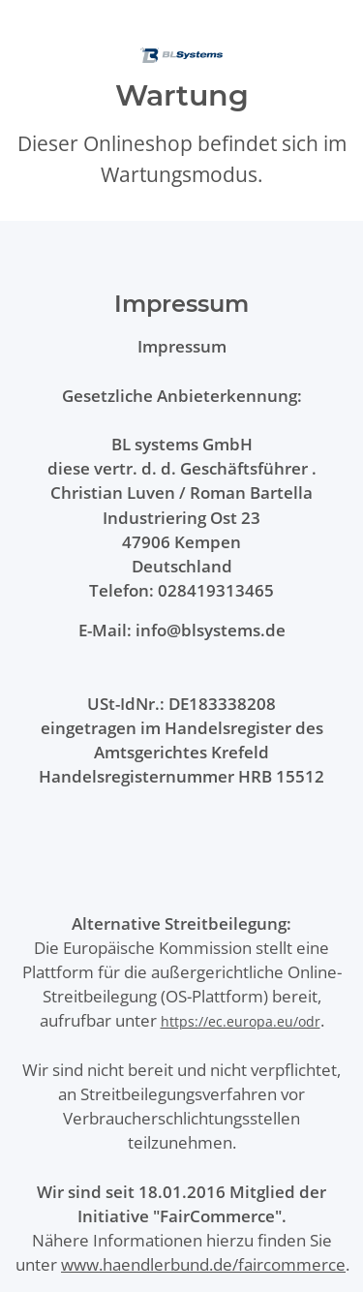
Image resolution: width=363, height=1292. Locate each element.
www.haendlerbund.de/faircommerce (203, 1264)
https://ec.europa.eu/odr (240, 1021)
